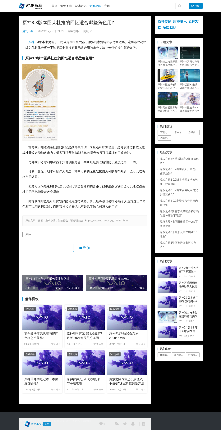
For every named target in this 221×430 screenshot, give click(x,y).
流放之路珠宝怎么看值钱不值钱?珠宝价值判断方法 (126, 381)
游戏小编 (27, 31)
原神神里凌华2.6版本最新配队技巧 (190, 109)
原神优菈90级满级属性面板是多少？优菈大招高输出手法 (190, 86)
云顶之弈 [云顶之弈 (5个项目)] (164, 132)
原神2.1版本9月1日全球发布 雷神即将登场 (189, 331)
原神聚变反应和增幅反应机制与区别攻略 (167, 109)
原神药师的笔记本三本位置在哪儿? (41, 381)
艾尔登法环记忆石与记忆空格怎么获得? (41, 336)
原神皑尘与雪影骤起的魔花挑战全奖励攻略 (167, 63)
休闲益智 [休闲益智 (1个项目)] (164, 355)
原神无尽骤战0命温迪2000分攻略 (123, 336)
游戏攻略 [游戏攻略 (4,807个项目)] (193, 132)
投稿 (195, 5)
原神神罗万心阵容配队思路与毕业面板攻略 (190, 63)
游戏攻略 (95, 6)
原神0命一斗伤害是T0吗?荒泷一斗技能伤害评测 (189, 271)
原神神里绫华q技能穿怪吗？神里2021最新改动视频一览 (167, 86)
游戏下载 (66, 6)
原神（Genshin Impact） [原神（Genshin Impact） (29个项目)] (179, 132)
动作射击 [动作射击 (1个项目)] (178, 355)
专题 (107, 6)
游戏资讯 (80, 6)
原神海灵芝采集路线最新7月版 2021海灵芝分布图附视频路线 (84, 336)
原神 (31, 42)
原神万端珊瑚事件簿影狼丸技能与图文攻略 (188, 286)
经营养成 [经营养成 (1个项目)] (193, 355)
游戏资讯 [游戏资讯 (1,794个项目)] (164, 138)
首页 (54, 6)
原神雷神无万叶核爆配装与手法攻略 (83, 381)
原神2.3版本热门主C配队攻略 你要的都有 (188, 301)
